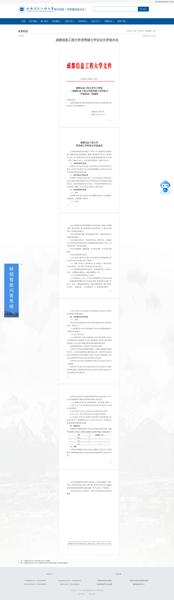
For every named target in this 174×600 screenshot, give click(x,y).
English (171, 2)
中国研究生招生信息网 (104, 580)
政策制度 (148, 31)
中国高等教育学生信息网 (104, 584)
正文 (154, 31)
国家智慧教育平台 (139, 584)
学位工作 (141, 31)
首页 (135, 31)
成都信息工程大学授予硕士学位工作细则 (37, 561)
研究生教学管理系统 (161, 2)
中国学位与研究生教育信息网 (138, 580)
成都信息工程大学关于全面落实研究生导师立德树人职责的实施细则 (46, 563)
